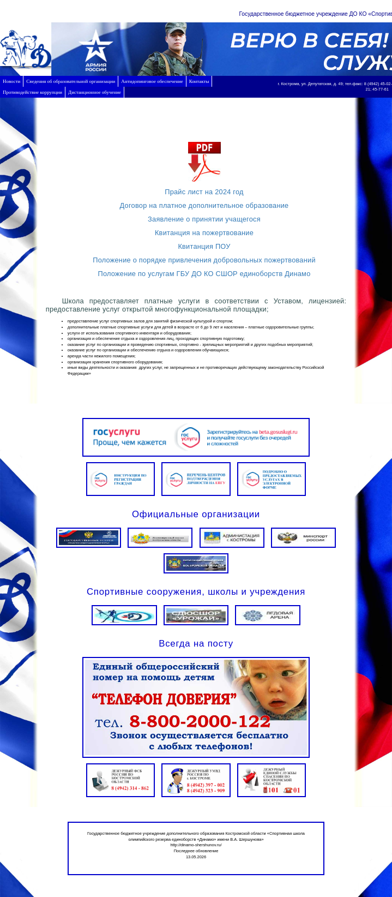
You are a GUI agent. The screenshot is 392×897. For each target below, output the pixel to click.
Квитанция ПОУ (204, 246)
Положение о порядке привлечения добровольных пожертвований (204, 260)
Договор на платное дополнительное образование (204, 205)
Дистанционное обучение (94, 92)
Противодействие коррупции (32, 92)
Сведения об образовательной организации (70, 81)
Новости (11, 81)
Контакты (199, 81)
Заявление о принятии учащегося (204, 219)
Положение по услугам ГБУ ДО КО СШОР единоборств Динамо (204, 274)
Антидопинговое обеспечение (152, 81)
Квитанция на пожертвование (204, 233)
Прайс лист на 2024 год (204, 192)
